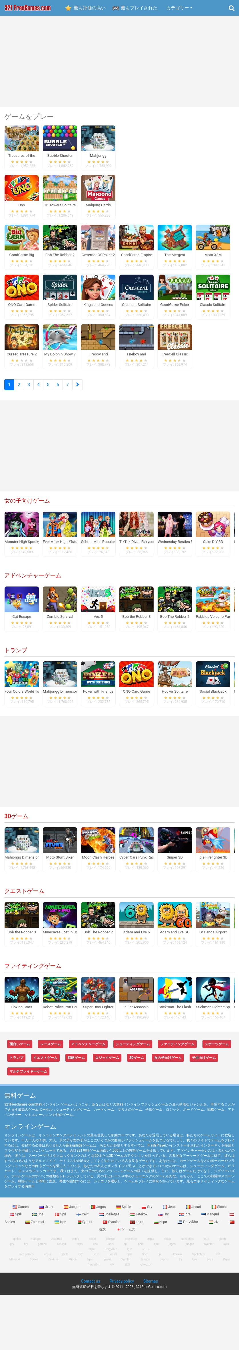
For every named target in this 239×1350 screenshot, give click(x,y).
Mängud (14, 1263)
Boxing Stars (21, 1011)
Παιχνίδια (188, 1226)
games (42, 1248)
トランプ (15, 654)
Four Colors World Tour (24, 696)
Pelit (83, 1219)
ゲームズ (125, 1234)
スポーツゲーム (217, 1049)
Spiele (124, 1211)
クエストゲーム (24, 895)
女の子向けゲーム (27, 505)
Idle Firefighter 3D (213, 862)
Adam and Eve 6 (136, 937)
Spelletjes (109, 1219)
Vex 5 (98, 621)
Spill (16, 1219)
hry (26, 1248)
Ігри (61, 1226)
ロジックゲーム (107, 1062)
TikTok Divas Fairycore (137, 546)
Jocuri (194, 1211)
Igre (185, 1219)
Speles (34, 1263)
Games (21, 1211)
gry (12, 1248)
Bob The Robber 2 (175, 621)
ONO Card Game (136, 696)
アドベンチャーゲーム (32, 580)
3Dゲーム (16, 820)
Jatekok (139, 1219)
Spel (38, 1219)
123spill (62, 1248)
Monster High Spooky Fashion (29, 546)
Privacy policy (122, 1285)
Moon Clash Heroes (98, 862)
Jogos (99, 1211)
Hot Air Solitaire (175, 696)
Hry (163, 1219)
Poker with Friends (98, 696)
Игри (161, 1226)
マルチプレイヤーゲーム (28, 1076)
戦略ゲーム (76, 1062)
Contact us (90, 1285)
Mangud (210, 1219)
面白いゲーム (19, 1049)
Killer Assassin (136, 1011)
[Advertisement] (119, 61)
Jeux (169, 1211)
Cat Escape (21, 621)
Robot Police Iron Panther (64, 1011)
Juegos (72, 1211)
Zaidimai (35, 1226)
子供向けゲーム (204, 1062)
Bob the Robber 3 (136, 621)
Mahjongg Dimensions (61, 696)
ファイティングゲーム (32, 970)
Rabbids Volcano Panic (215, 621)
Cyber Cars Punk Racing (139, 862)
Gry (147, 1211)
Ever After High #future (62, 546)
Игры (46, 1211)
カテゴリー (177, 8)
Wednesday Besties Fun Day (181, 546)
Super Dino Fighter (98, 1011)
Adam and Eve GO (175, 937)
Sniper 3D (175, 862)
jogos (172, 1248)
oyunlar (209, 1248)
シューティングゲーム (133, 1049)
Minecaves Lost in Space (63, 937)
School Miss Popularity (100, 546)
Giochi (219, 1211)
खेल (214, 1226)
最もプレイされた (139, 8)
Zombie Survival (60, 621)
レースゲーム (50, 1049)
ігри (156, 1248)
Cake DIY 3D (213, 546)
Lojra (137, 1226)
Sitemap (150, 1285)
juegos (190, 1248)
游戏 (127, 1268)
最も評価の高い (90, 8)
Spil (61, 1219)
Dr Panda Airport (213, 937)
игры (80, 1248)
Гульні (85, 1226)
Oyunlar (112, 1226)
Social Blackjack (213, 696)
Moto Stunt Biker (60, 862)
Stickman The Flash (174, 1011)
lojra (226, 1248)
